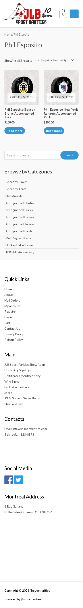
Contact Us (12, 328)
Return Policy (13, 339)
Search (69, 155)
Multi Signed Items (18, 238)
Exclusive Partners (16, 387)
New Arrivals (14, 196)
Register (10, 311)
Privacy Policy (13, 334)
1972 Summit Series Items (22, 398)
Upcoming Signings (17, 370)
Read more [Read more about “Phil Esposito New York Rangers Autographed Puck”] (54, 131)
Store (8, 392)
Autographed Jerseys (20, 224)
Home (8, 34)
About (8, 294)
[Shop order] (53, 60)
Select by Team (16, 189)
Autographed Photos (20, 203)
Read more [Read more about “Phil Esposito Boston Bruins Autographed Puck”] (15, 131)
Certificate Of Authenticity (22, 376)
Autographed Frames (20, 217)
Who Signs (11, 381)
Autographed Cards (19, 231)
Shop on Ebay (13, 404)
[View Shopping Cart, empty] (63, 13)
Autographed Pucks (19, 210)
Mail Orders (12, 300)
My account (12, 306)
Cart (7, 323)
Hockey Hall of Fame (19, 245)
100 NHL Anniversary (20, 252)
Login (8, 317)
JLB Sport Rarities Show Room (25, 364)
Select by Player (16, 182)
